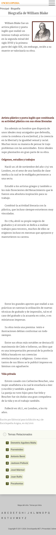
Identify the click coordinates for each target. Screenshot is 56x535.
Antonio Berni (18, 456)
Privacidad (46, 529)
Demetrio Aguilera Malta (23, 442)
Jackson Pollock (19, 463)
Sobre (53, 529)
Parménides (17, 449)
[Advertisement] (28, 84)
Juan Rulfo (16, 476)
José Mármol (17, 470)
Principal (4, 8)
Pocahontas (17, 483)
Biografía (15, 8)
